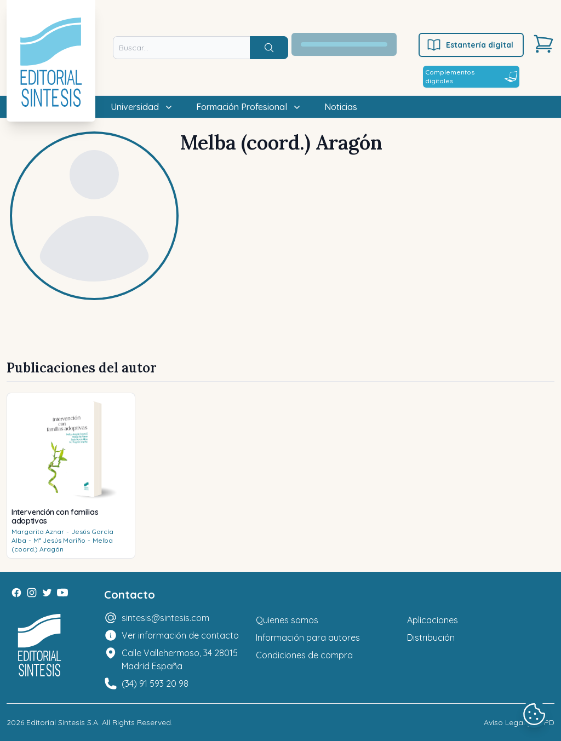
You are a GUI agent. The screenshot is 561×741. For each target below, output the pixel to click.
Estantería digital (469, 45)
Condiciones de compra (304, 655)
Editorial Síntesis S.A (62, 722)
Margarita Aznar (38, 531)
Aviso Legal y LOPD (519, 722)
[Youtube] (62, 592)
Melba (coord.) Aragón (62, 544)
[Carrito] (543, 44)
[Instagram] (31, 592)
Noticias (340, 106)
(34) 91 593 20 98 (155, 683)
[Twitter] (47, 592)
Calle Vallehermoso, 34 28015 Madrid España (180, 659)
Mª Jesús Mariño (59, 540)
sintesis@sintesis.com (165, 617)
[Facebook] (16, 592)
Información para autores (308, 637)
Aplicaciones (432, 619)
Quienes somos (287, 619)
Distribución (431, 637)
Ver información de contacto (180, 635)
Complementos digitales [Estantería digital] (471, 76)
